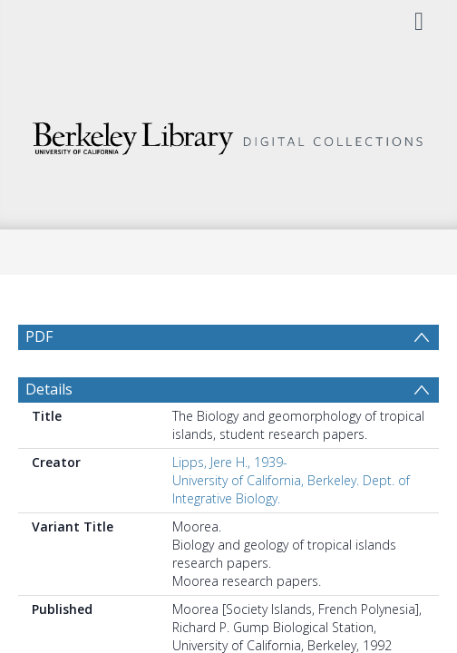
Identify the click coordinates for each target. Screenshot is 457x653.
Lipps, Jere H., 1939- (229, 505)
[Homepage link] (228, 133)
